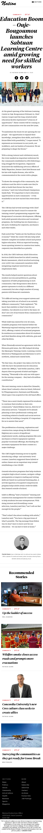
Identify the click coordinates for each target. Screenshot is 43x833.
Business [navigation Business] (5, 799)
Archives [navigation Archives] (25, 793)
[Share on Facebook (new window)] (16, 78)
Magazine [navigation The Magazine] (6, 804)
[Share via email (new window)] (27, 77)
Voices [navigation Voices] (4, 788)
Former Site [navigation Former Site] (26, 796)
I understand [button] (26, 831)
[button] (37, 2)
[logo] (8, 5)
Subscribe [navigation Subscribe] (25, 785)
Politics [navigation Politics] (5, 785)
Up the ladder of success (17, 613)
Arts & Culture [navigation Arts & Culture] (7, 793)
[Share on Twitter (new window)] (22, 78)
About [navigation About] (24, 782)
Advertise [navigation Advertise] (25, 788)
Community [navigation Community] (6, 790)
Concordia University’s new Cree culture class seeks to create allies (19, 708)
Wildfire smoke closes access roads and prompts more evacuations (20, 658)
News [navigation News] (4, 782)
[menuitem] (12, 782)
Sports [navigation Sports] (4, 801)
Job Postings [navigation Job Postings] (26, 799)
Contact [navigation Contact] (25, 790)
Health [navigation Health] (4, 796)
